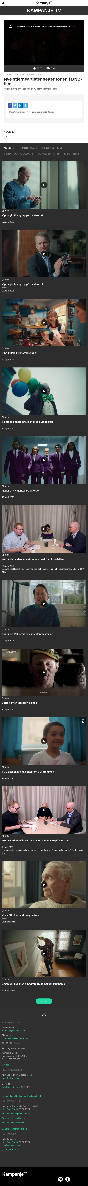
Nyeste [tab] (9, 147)
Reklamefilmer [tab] (53, 147)
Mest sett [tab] (71, 153)
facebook (67, 1179)
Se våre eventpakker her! (13, 1123)
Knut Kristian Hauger (11, 1078)
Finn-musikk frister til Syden (19, 353)
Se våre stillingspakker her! (14, 1118)
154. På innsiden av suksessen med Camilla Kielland (33, 559)
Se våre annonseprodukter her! (16, 1114)
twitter (60, 1179)
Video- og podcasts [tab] (18, 153)
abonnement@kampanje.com (15, 1038)
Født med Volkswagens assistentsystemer (27, 634)
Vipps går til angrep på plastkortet (22, 215)
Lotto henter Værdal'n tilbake (19, 702)
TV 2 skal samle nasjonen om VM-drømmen (28, 771)
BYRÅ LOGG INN (10, 1150)
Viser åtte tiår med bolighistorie (21, 915)
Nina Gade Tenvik (10, 1109)
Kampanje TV (44, 10)
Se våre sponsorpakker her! (14, 1129)
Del (9, 99)
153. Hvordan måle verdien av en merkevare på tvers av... (36, 840)
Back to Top (44, 1014)
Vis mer (44, 1001)
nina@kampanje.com (11, 1145)
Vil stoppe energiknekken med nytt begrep (27, 421)
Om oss (5, 1065)
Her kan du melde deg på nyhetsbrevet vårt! (21, 1096)
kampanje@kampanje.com (14, 1031)
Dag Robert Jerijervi (11, 1087)
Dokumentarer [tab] (48, 153)
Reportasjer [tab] (28, 147)
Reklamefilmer (11, 74)
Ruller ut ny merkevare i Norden (21, 490)
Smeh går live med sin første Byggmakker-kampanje (33, 984)
